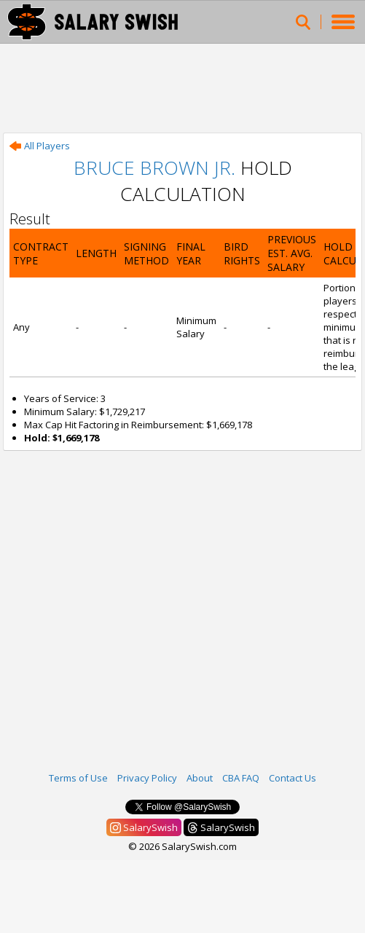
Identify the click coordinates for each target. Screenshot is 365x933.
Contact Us (292, 777)
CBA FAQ (240, 777)
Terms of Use (78, 777)
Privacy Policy (147, 777)
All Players (39, 145)
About (200, 777)
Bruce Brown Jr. (154, 167)
